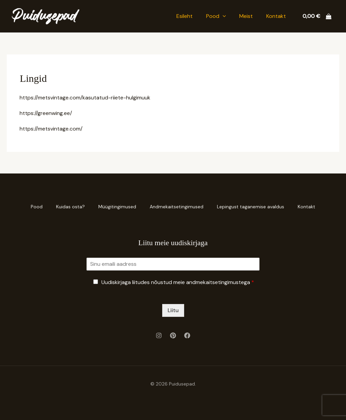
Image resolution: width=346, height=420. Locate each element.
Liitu (173, 310)
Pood (216, 16)
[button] (222, 16)
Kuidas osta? (70, 207)
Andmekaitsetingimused (176, 207)
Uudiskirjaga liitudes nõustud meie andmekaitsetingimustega (177, 282)
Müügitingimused (117, 207)
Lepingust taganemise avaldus (250, 207)
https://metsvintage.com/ (51, 128)
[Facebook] (187, 335)
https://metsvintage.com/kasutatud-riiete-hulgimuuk (85, 97)
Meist (246, 16)
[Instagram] (159, 335)
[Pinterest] (173, 335)
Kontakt (276, 16)
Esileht (184, 16)
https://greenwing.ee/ (46, 113)
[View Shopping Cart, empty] (316, 16)
